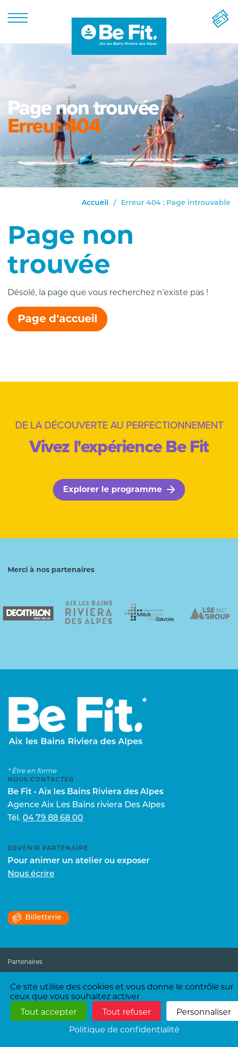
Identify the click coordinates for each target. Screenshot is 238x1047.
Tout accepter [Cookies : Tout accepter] (49, 1012)
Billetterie (36, 918)
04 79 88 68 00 (53, 818)
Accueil (95, 203)
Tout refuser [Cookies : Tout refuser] (126, 1012)
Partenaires (25, 961)
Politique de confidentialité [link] (124, 1029)
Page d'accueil (57, 318)
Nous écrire (31, 874)
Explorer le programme (119, 489)
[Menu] (18, 17)
